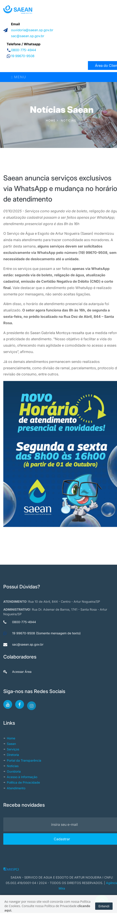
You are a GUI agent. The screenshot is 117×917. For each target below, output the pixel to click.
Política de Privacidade (21, 782)
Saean (9, 744)
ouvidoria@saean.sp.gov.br (32, 30)
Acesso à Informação (20, 777)
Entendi (103, 906)
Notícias (68, 120)
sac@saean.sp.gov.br (27, 36)
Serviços (11, 749)
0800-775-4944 (23, 50)
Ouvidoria (12, 771)
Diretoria (11, 755)
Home (52, 120)
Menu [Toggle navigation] (18, 77)
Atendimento (14, 788)
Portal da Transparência (22, 760)
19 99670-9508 (22, 56)
